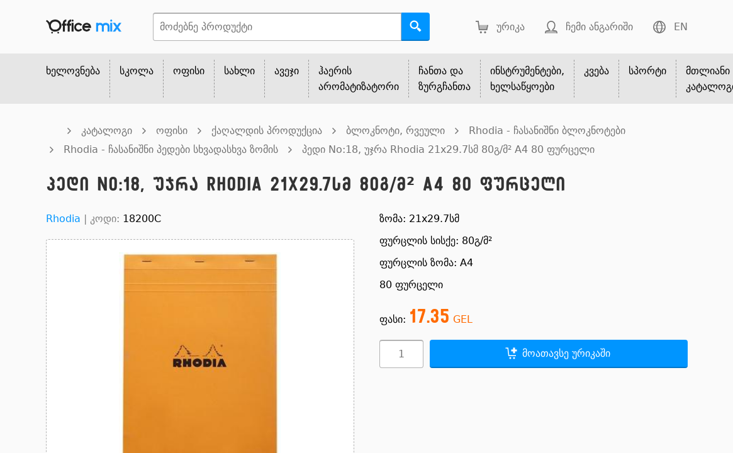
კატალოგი (106, 131)
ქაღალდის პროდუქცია (266, 131)
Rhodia (63, 219)
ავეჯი (286, 71)
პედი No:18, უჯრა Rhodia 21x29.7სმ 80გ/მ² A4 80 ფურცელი (448, 149)
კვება (596, 71)
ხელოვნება (73, 71)
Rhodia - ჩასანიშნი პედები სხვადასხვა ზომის (171, 149)
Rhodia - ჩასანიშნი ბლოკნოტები (547, 131)
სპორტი (647, 71)
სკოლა (137, 71)
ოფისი (188, 71)
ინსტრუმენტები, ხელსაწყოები (527, 78)
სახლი (239, 71)
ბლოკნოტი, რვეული (395, 131)
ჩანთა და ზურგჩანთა (444, 78)
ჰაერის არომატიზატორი (358, 78)
